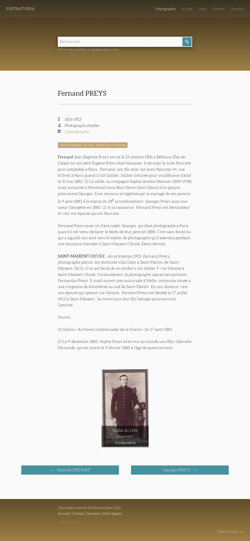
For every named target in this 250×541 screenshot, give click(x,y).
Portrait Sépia (20, 9)
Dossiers (237, 8)
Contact (219, 8)
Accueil (187, 8)
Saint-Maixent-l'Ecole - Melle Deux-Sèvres (93, 145)
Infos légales (112, 513)
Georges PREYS (177, 470)
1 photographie (77, 131)
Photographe (165, 8)
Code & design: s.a (230, 531)
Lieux (202, 8)
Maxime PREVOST (73, 470)
